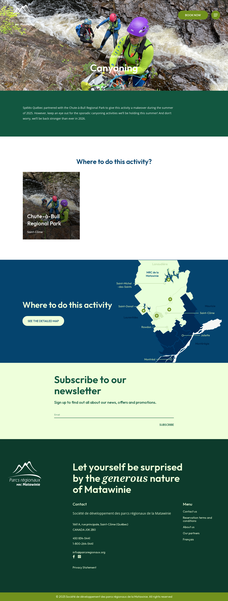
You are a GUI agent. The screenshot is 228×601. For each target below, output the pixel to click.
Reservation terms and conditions (197, 519)
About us (188, 527)
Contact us (190, 511)
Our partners (191, 533)
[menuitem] (201, 539)
